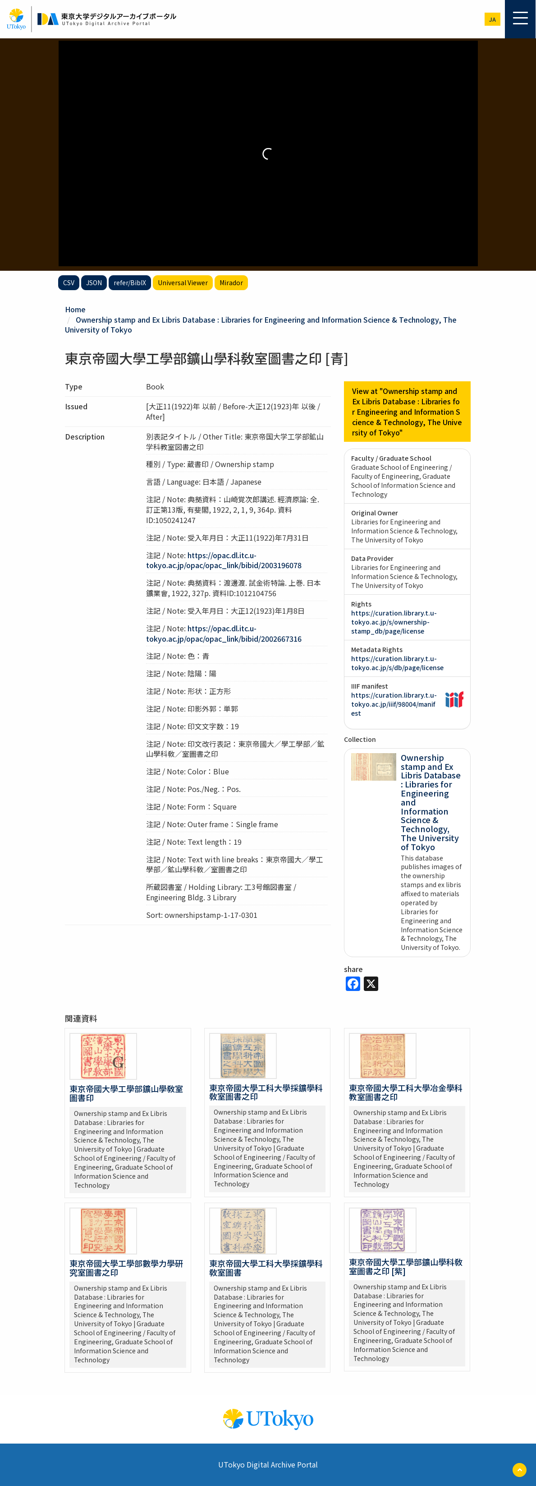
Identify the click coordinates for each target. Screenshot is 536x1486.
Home (75, 309)
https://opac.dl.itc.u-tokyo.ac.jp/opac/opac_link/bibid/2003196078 (224, 560)
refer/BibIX (130, 282)
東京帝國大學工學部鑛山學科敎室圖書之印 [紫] (406, 1266)
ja (492, 19)
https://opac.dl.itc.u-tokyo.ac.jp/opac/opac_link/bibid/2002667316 (224, 633)
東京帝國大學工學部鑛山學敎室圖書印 (126, 1093)
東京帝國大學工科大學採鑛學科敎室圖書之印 (266, 1092)
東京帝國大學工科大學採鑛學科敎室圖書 (266, 1267)
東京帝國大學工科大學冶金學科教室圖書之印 (406, 1092)
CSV (68, 282)
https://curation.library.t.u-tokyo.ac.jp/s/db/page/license (397, 663)
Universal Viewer (183, 282)
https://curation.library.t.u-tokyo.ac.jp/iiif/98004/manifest (394, 704)
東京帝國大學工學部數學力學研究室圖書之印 (126, 1267)
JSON (94, 282)
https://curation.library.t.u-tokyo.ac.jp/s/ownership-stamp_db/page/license (394, 621)
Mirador (231, 282)
